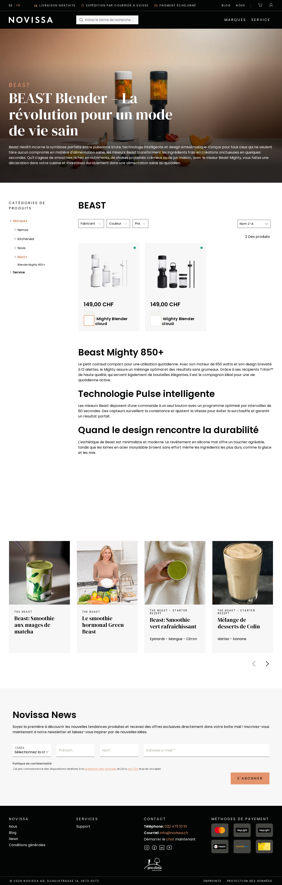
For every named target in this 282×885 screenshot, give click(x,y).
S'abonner (250, 778)
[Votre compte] (270, 5)
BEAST (22, 257)
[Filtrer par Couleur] (118, 223)
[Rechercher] (80, 19)
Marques (19, 221)
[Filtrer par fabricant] (91, 223)
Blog (226, 5)
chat (170, 839)
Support (83, 826)
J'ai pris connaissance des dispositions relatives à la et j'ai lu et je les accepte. (87, 768)
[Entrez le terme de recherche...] (111, 19)
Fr (19, 5)
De (11, 5)
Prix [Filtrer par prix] (140, 223)
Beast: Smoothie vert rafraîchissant (173, 623)
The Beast (23, 611)
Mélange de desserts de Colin (239, 623)
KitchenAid (25, 239)
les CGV (133, 769)
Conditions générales (27, 844)
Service (18, 272)
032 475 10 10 (176, 826)
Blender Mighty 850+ (31, 265)
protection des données (101, 769)
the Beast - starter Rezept (169, 612)
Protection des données (250, 881)
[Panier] (260, 5)
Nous (240, 5)
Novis (21, 248)
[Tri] (254, 224)
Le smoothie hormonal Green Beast (103, 625)
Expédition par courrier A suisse (115, 5)
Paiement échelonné (175, 5)
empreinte (213, 881)
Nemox (22, 230)
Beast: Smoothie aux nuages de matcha (34, 625)
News (13, 838)
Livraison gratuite (55, 5)
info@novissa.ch (174, 832)
